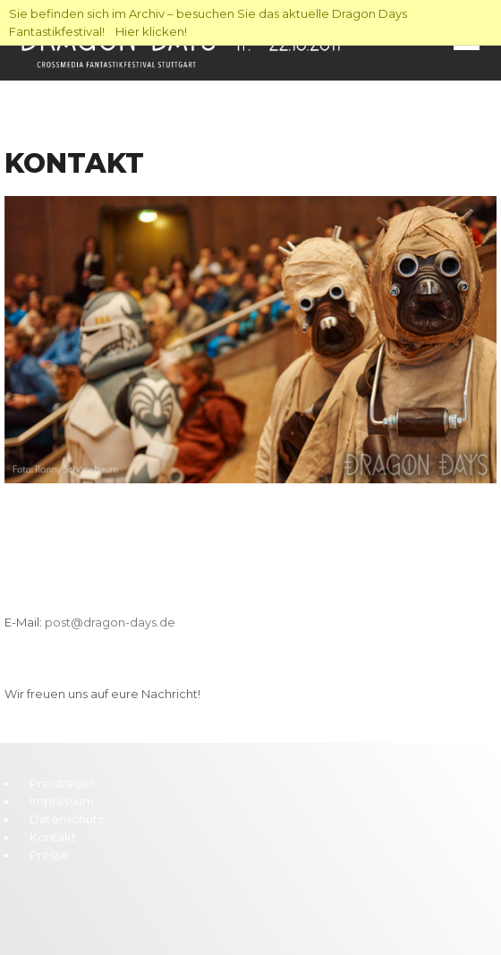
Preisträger (62, 783)
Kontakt (53, 837)
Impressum (62, 801)
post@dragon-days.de (110, 622)
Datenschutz (67, 819)
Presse (49, 855)
